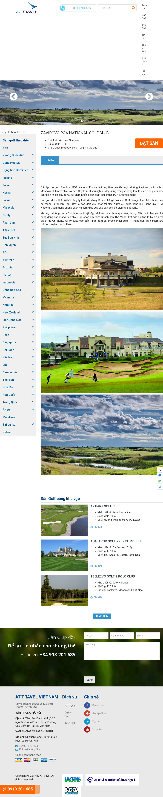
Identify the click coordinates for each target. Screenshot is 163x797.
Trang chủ (143, 7)
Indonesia (9, 282)
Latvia (6, 200)
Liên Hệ (143, 73)
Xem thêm (101, 616)
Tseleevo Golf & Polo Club (112, 576)
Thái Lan (8, 379)
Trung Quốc (10, 402)
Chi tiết (96, 527)
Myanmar (9, 297)
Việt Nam (8, 357)
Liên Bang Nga (12, 320)
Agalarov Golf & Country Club (116, 541)
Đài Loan (8, 350)
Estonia (7, 267)
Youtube (93, 729)
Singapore (9, 342)
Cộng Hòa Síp (11, 162)
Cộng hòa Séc (12, 290)
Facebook (94, 705)
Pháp (6, 335)
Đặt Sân (149, 143)
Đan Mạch (9, 245)
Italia (6, 185)
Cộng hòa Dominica (15, 170)
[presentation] (111, 669)
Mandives (9, 417)
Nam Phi (8, 305)
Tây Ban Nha (11, 237)
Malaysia (8, 207)
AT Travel (70, 705)
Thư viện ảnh (143, 48)
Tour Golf (143, 26)
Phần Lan (9, 222)
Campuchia (10, 372)
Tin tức (143, 36)
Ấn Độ (6, 409)
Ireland (7, 432)
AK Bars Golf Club (105, 506)
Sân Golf (143, 16)
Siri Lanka (9, 424)
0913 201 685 (18, 789)
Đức (5, 252)
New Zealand (11, 312)
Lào (5, 364)
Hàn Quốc (9, 394)
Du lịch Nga (68, 714)
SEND (90, 679)
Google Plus (95, 713)
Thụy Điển (9, 230)
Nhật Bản (8, 387)
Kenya (7, 192)
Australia (8, 260)
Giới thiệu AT (143, 61)
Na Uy (6, 215)
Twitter (92, 721)
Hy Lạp (7, 275)
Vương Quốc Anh (13, 155)
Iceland (7, 177)
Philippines (10, 327)
